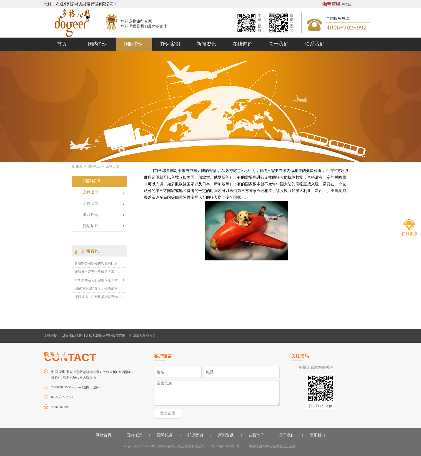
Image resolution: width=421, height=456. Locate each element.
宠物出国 (112, 166)
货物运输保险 (72, 336)
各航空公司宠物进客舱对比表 (96, 263)
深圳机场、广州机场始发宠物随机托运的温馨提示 (98, 297)
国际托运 (94, 166)
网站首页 (103, 435)
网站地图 (254, 446)
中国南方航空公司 (142, 336)
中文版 (347, 4)
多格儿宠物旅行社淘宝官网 (106, 336)
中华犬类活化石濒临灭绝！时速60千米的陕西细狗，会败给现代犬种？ (98, 280)
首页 (62, 44)
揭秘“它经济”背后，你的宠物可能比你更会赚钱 (98, 288)
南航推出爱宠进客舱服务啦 (94, 272)
